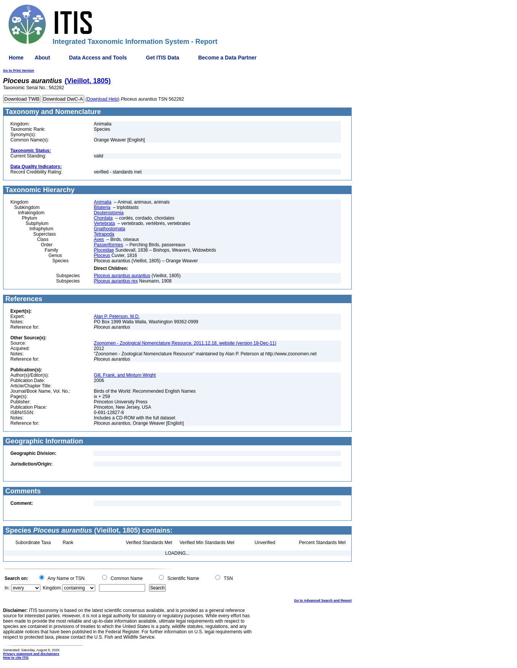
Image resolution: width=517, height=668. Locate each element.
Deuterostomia (108, 212)
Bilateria (102, 207)
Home (16, 58)
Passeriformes (108, 244)
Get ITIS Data (162, 58)
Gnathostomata (109, 228)
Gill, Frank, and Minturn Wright (125, 375)
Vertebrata (104, 223)
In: (7, 588)
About (42, 58)
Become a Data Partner (227, 58)
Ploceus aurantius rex (116, 281)
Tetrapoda (104, 234)
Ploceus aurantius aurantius (122, 275)
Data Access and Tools (98, 58)
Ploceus (102, 255)
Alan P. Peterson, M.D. (117, 316)
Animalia (102, 202)
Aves (99, 239)
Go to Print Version (18, 70)
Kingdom (52, 588)
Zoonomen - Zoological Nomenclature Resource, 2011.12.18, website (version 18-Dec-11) (185, 343)
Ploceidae (104, 250)
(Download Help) (102, 99)
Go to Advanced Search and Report (323, 600)
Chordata (103, 218)
